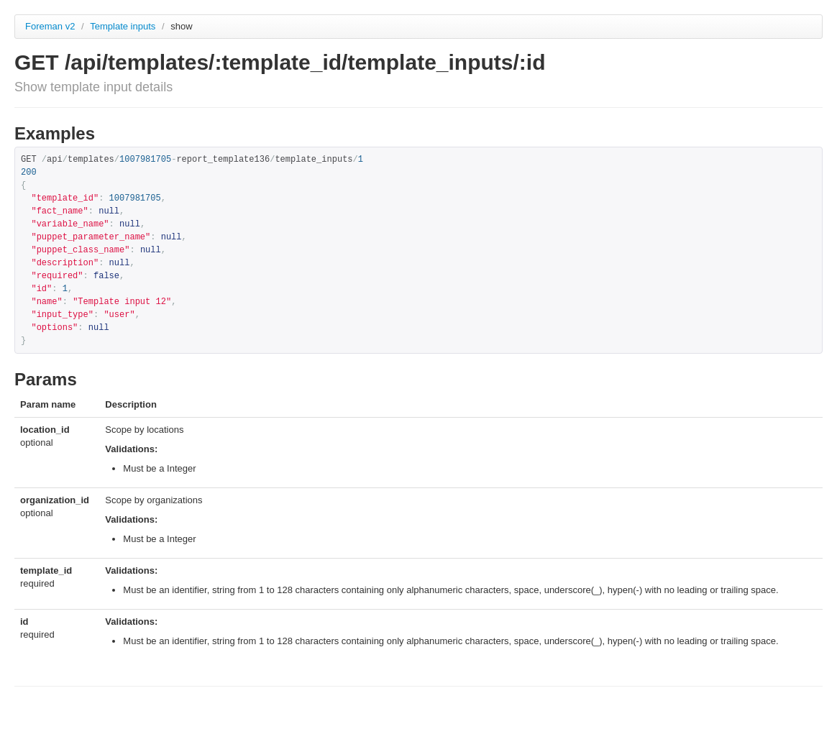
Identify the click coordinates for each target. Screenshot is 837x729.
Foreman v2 (50, 26)
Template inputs (124, 26)
